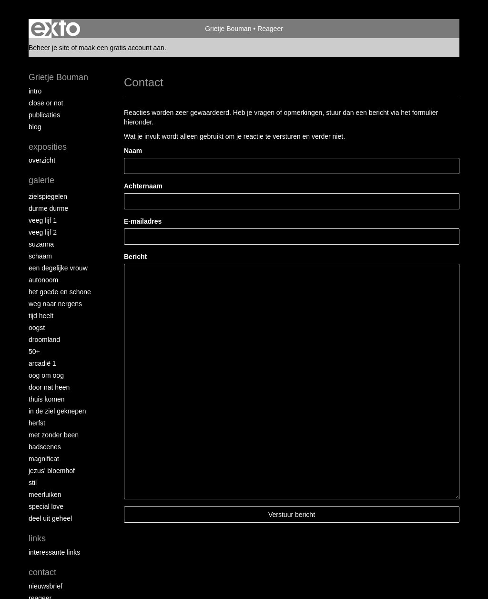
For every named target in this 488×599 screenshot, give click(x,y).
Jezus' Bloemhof (52, 471)
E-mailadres (143, 221)
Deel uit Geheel (50, 518)
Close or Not (46, 103)
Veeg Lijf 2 (43, 232)
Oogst (37, 327)
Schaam (40, 256)
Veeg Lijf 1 (43, 220)
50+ (34, 351)
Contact (42, 572)
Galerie (41, 180)
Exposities (48, 147)
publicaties (44, 115)
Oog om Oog (46, 375)
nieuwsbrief (45, 586)
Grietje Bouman (228, 28)
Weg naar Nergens (55, 304)
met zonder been (54, 435)
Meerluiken (45, 494)
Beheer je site (49, 48)
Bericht (135, 256)
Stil (33, 482)
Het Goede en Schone (60, 292)
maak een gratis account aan (121, 48)
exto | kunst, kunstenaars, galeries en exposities (55, 28)
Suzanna (41, 244)
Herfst (37, 423)
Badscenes (45, 447)
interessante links (54, 552)
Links (37, 538)
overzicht (42, 160)
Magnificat (44, 459)
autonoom (43, 280)
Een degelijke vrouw (58, 268)
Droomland (44, 339)
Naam (133, 151)
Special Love (46, 506)
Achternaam (143, 186)
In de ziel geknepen (57, 411)
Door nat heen (49, 387)
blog (35, 127)
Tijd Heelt (41, 316)
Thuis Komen (46, 399)
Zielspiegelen (48, 196)
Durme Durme (48, 208)
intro (35, 91)
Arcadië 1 (42, 363)
